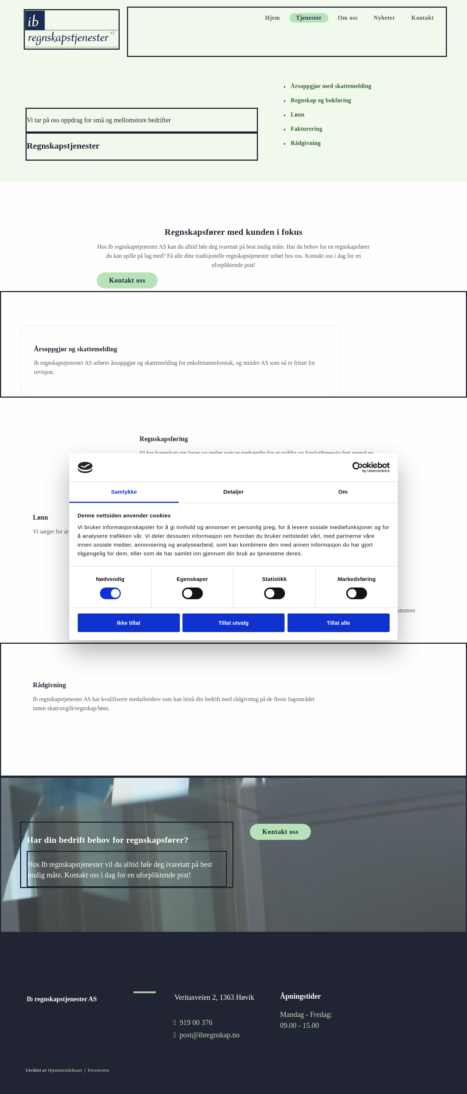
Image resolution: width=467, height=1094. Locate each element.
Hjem (272, 18)
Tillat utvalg (233, 623)
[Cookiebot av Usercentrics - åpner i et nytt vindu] (358, 467)
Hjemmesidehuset (65, 1070)
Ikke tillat (128, 623)
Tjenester (309, 18)
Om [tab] (342, 492)
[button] (127, 280)
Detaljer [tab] (233, 492)
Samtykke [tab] (124, 492)
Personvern (98, 1070)
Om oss (348, 18)
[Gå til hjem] (73, 48)
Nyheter (384, 18)
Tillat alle (338, 623)
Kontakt (423, 18)
